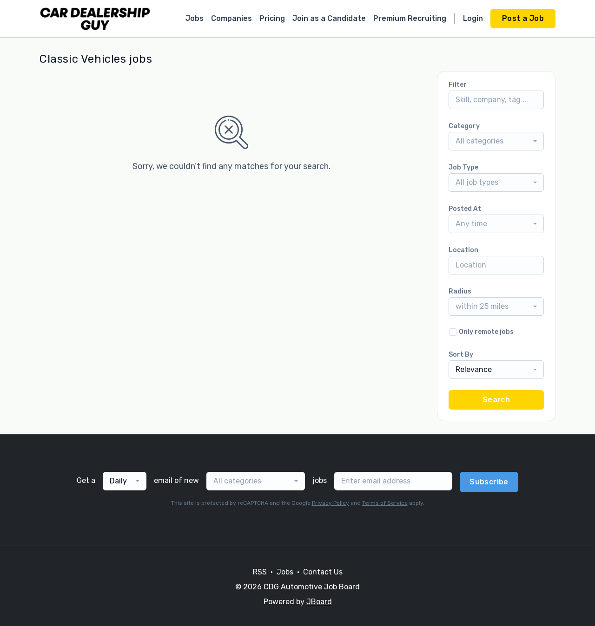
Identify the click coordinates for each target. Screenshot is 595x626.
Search (496, 399)
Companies (231, 18)
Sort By (461, 355)
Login (473, 18)
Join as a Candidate (329, 18)
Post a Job (523, 18)
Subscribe (489, 481)
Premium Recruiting (409, 18)
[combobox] (496, 141)
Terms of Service (385, 503)
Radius (460, 291)
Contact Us (323, 571)
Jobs (194, 18)
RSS (260, 571)
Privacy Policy (330, 503)
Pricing (272, 18)
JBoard (319, 601)
